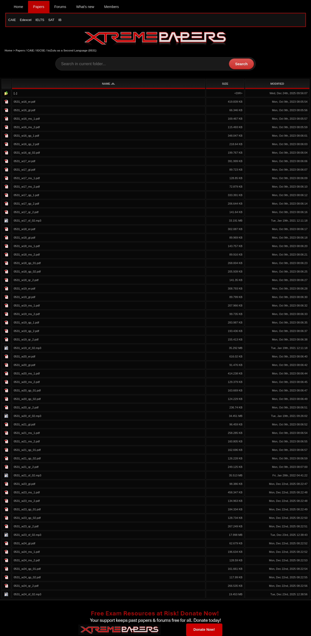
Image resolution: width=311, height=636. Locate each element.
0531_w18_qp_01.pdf (27, 263)
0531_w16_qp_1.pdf (26, 135)
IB (59, 20)
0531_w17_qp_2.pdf (26, 203)
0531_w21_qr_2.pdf (26, 466)
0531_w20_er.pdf (24, 356)
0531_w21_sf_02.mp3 (27, 475)
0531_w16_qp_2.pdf (26, 144)
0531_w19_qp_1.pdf (26, 322)
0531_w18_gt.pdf (24, 237)
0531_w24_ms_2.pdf (27, 560)
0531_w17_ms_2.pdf (27, 186)
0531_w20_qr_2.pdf (26, 407)
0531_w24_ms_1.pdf (27, 551)
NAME (108, 83)
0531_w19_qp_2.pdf (26, 330)
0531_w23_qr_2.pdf (26, 526)
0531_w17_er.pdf (24, 161)
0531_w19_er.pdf (24, 288)
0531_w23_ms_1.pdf (27, 492)
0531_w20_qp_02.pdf (27, 398)
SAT (51, 20)
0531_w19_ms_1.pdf (27, 305)
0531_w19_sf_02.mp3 (27, 347)
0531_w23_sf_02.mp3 (27, 534)
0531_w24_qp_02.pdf (27, 577)
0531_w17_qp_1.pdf (26, 195)
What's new (85, 7)
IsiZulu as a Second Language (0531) (71, 50)
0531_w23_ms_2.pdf (27, 500)
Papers (38, 7)
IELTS (40, 20)
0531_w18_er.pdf (24, 229)
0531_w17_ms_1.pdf (27, 178)
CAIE (12, 20)
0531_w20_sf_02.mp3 (27, 415)
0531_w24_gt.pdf (24, 543)
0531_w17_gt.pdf (24, 169)
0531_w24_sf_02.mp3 (27, 594)
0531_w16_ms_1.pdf (27, 118)
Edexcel (25, 20)
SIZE (225, 83)
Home (18, 7)
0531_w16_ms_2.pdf (27, 127)
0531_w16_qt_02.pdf (27, 152)
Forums (60, 7)
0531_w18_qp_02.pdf (27, 271)
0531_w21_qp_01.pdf (27, 449)
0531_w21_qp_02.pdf (27, 458)
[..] (15, 93)
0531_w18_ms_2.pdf (27, 254)
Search (241, 64)
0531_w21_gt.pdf (24, 424)
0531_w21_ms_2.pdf (27, 441)
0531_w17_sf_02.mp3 (27, 220)
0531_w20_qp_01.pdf (27, 390)
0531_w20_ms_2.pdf (27, 381)
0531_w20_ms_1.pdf (27, 373)
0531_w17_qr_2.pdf (26, 212)
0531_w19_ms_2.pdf (27, 314)
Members (111, 7)
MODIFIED (277, 83)
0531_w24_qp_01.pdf (27, 568)
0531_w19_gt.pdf (24, 297)
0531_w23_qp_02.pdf (27, 517)
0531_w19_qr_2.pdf (26, 339)
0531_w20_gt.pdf (24, 364)
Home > (10, 50)
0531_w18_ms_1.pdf (27, 246)
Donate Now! (204, 630)
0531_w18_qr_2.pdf (26, 280)
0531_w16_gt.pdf (24, 110)
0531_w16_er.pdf (24, 101)
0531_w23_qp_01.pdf (27, 509)
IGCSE (40, 50)
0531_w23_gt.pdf (24, 483)
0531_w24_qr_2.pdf (26, 585)
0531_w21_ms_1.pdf (27, 432)
